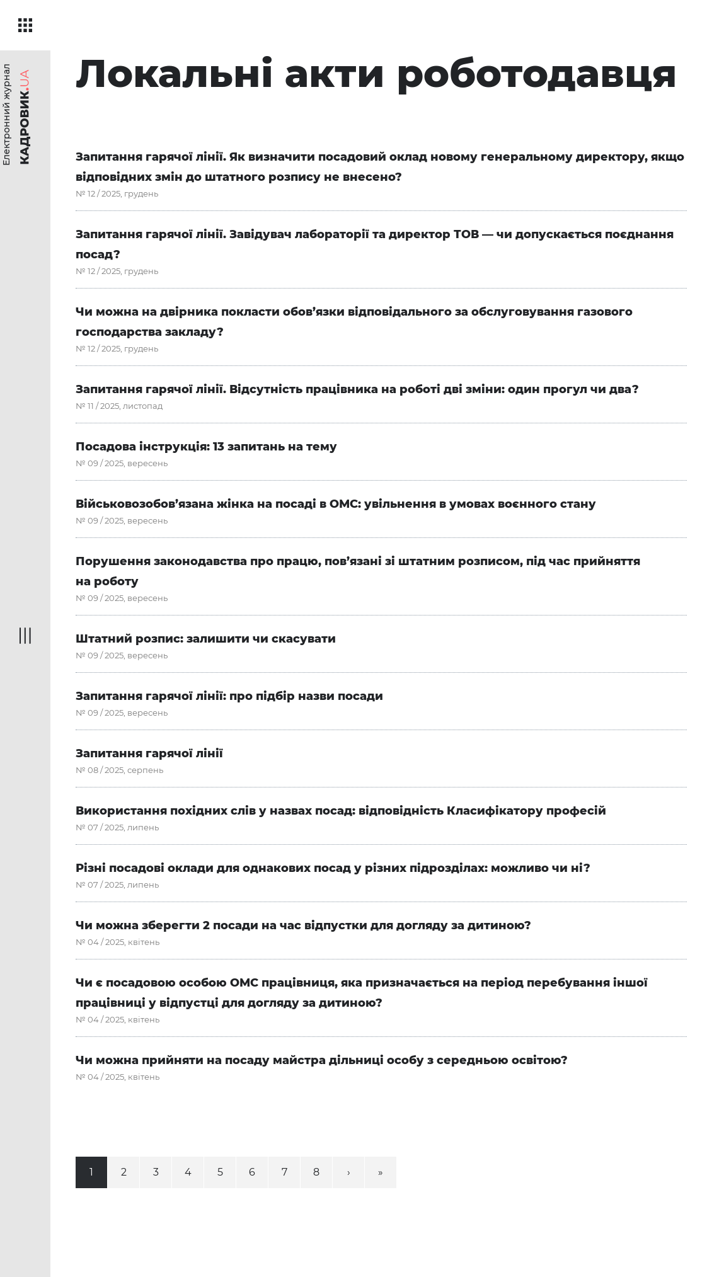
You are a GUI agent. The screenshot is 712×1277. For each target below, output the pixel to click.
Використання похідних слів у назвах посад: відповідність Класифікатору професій (341, 811)
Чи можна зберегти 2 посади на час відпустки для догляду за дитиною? (303, 925)
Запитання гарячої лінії (149, 753)
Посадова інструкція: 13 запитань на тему (206, 447)
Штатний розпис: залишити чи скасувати (206, 639)
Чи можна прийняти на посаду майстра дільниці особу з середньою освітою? (322, 1060)
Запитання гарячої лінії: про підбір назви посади (229, 696)
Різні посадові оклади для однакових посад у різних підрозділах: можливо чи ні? (333, 868)
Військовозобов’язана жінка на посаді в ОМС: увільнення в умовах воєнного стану (336, 504)
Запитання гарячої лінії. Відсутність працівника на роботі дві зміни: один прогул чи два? (357, 389)
